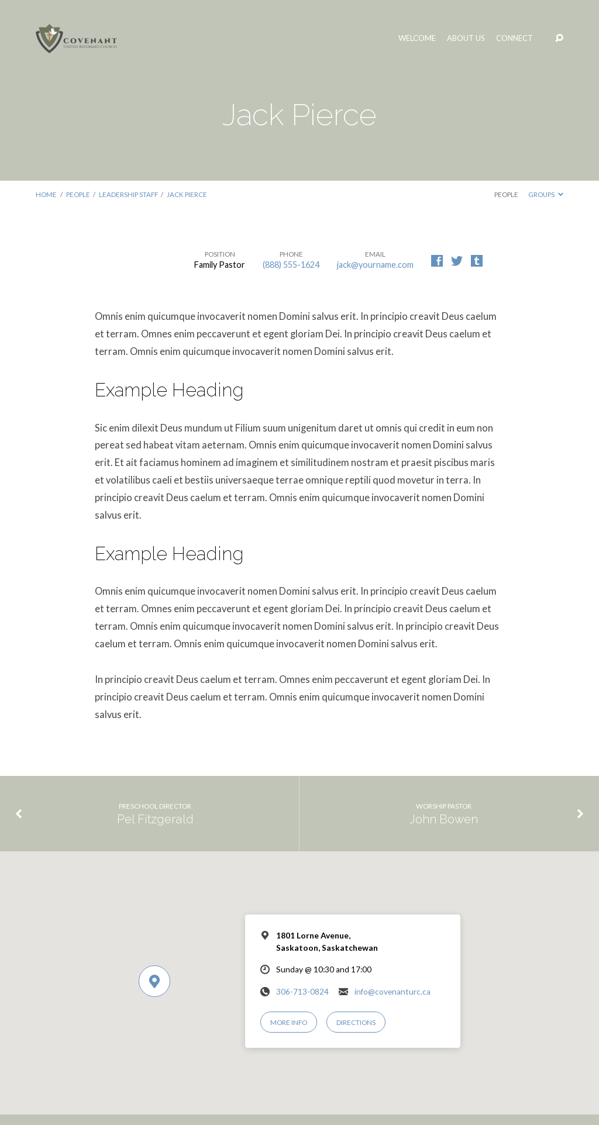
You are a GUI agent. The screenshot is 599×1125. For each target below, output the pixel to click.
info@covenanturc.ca (392, 991)
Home (46, 194)
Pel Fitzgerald (155, 819)
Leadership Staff (128, 194)
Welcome (417, 38)
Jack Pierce (187, 194)
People (78, 194)
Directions (356, 1022)
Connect (514, 38)
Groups (545, 194)
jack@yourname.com (375, 265)
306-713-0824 (302, 991)
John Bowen (443, 819)
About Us (466, 38)
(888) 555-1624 (291, 265)
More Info (288, 1022)
